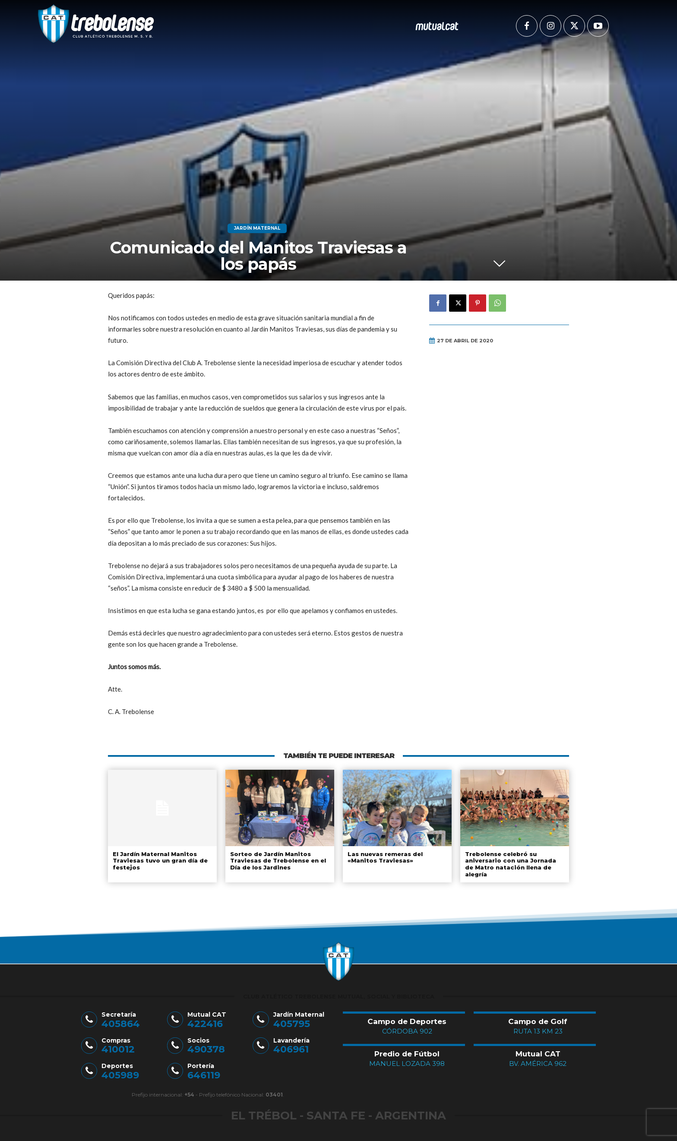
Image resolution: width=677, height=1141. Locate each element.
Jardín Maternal (257, 228)
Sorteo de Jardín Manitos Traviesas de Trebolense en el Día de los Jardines (277, 860)
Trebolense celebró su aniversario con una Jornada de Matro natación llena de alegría (510, 864)
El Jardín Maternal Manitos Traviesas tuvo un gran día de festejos (159, 860)
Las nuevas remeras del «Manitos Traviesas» (385, 857)
